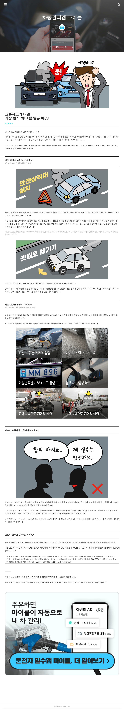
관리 (73, 47)
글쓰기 (50, 47)
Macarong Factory (61, 706)
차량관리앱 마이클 (62, 17)
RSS (66, 47)
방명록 (58, 47)
